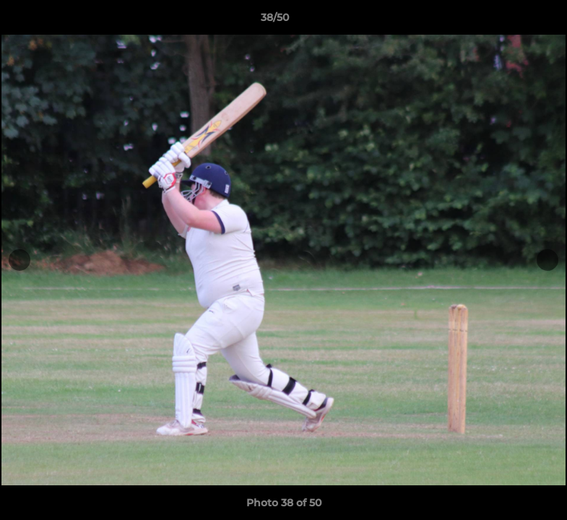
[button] (506, 20)
